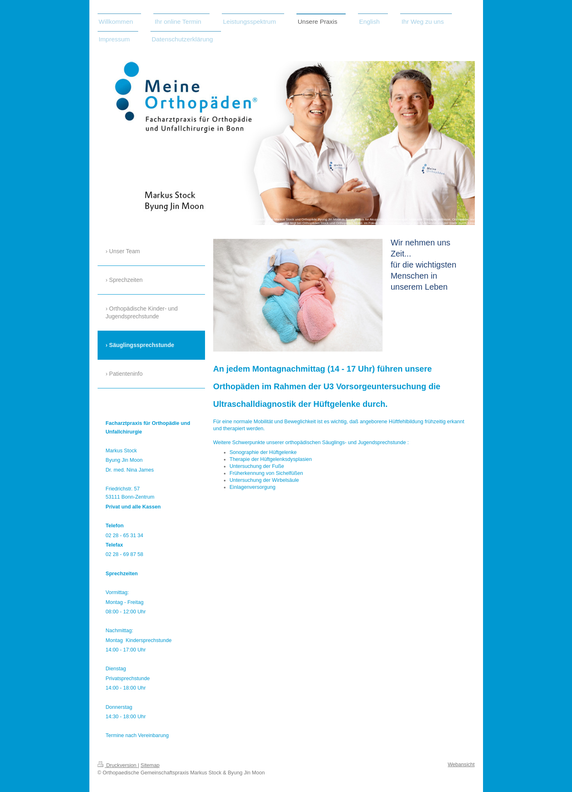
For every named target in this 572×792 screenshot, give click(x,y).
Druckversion (118, 765)
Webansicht (461, 764)
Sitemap (150, 765)
